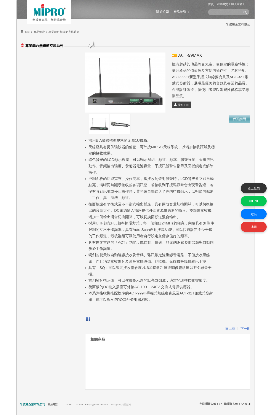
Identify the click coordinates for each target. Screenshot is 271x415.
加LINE (254, 201)
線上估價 (254, 188)
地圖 (254, 227)
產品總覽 (39, 32)
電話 (254, 214)
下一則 (245, 328)
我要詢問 (239, 119)
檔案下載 (183, 105)
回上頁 (230, 328)
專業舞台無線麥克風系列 (63, 32)
